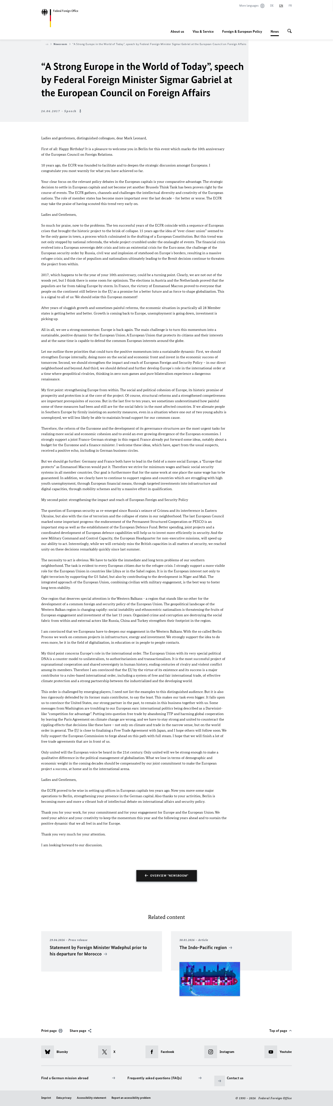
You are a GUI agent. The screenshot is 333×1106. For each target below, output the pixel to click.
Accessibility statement (91, 1098)
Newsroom (62, 44)
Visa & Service (203, 31)
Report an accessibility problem (131, 1098)
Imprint (46, 1098)
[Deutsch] (272, 6)
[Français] (290, 6)
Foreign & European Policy (242, 31)
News (275, 31)
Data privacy (64, 1098)
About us (177, 31)
